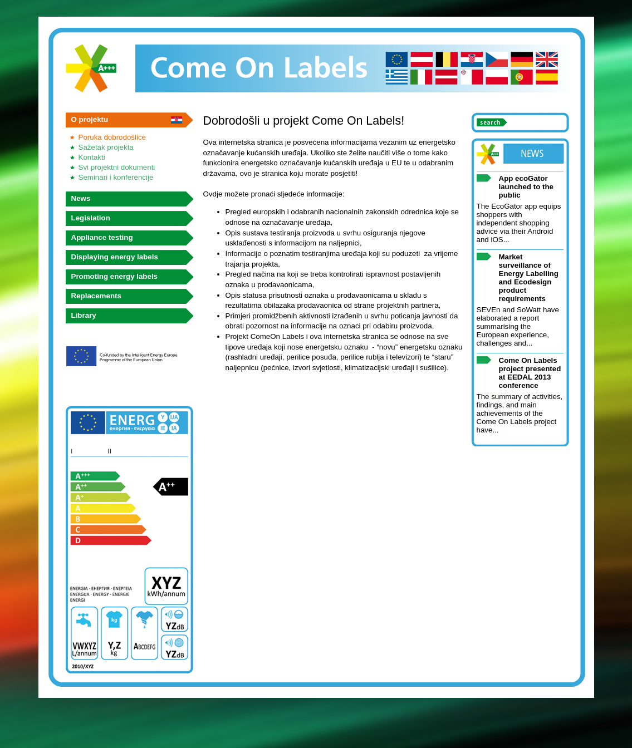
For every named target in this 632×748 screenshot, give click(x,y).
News (81, 198)
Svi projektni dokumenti (117, 167)
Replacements (96, 296)
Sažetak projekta (106, 147)
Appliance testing (102, 237)
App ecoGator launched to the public (526, 186)
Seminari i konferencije (116, 177)
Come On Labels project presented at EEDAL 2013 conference (530, 373)
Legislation (90, 218)
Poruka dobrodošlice (112, 137)
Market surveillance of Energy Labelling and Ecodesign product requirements (528, 278)
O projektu (90, 119)
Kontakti (92, 157)
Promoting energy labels (114, 276)
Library (83, 315)
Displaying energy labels (114, 257)
